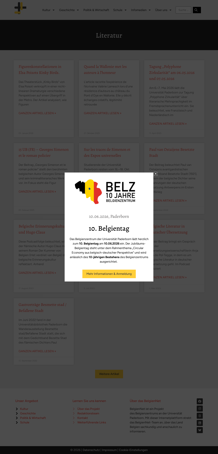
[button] (155, 174)
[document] (109, 227)
